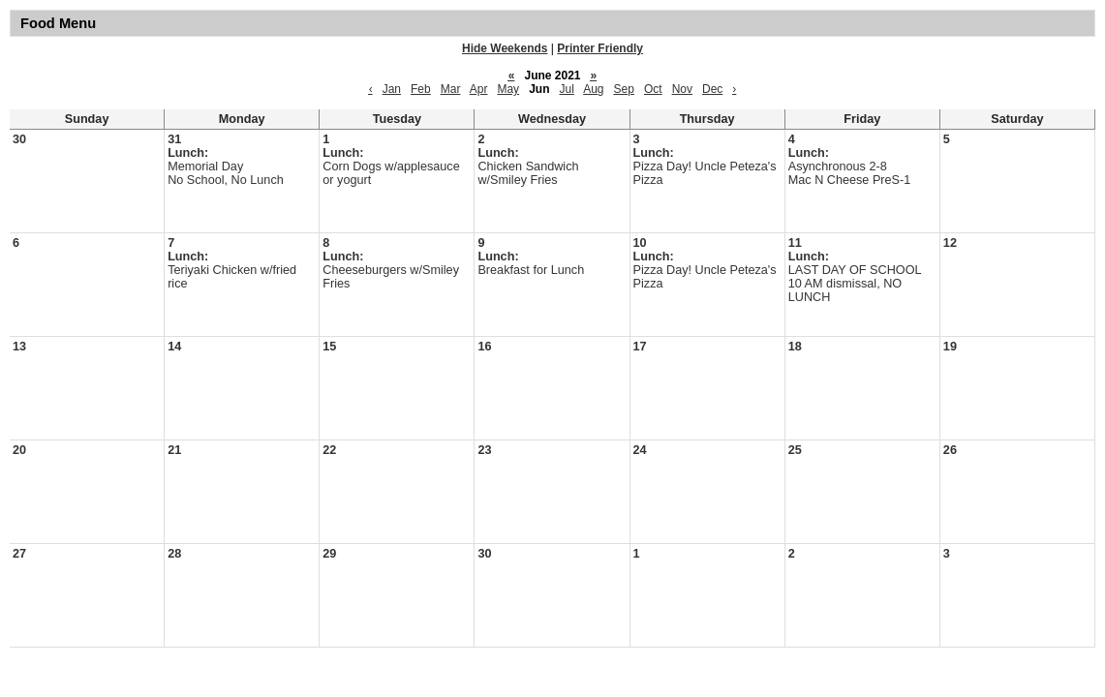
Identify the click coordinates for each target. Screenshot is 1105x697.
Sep (624, 89)
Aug (593, 89)
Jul (567, 89)
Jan (392, 89)
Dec (712, 89)
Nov (682, 89)
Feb (421, 89)
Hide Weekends (504, 48)
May (508, 89)
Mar (451, 89)
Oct (653, 89)
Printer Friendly (600, 48)
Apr (479, 89)
